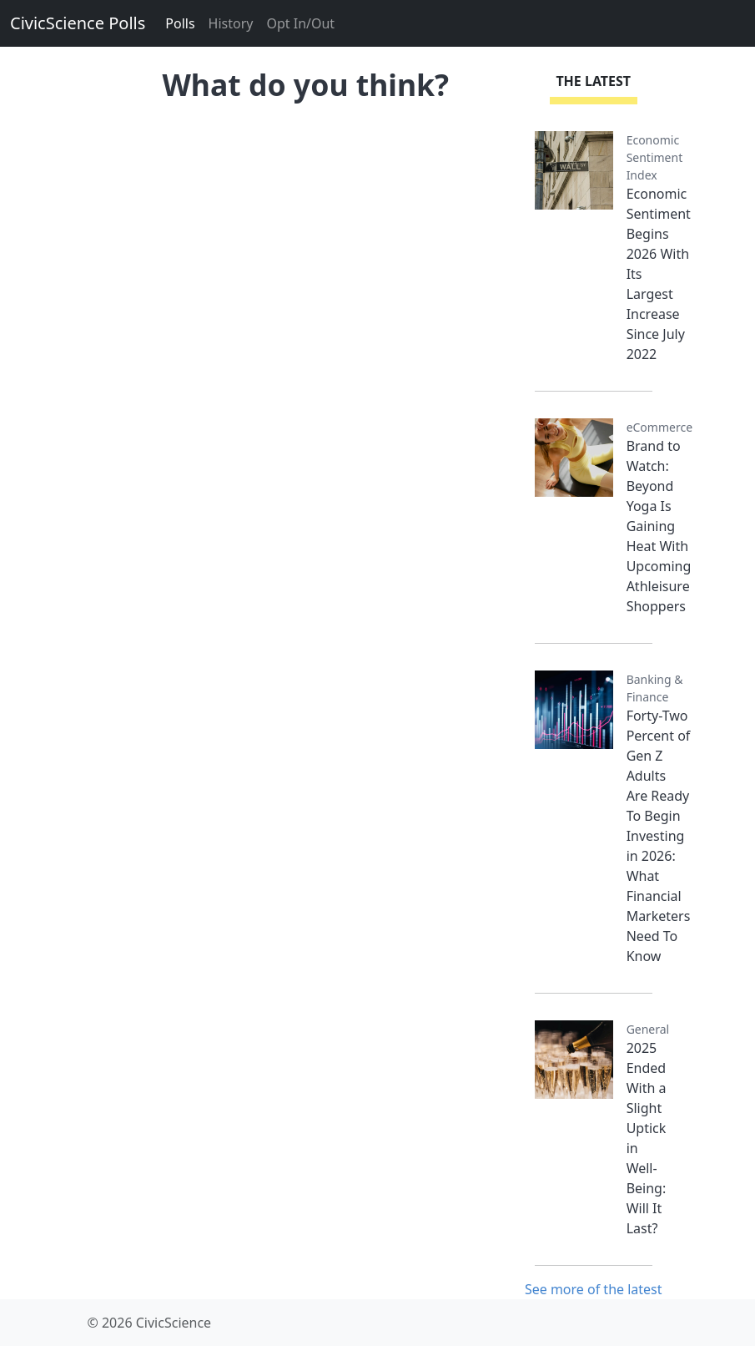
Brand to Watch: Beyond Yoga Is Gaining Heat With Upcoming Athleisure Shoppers (659, 526)
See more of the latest (593, 1289)
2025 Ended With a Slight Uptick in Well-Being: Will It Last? (647, 1138)
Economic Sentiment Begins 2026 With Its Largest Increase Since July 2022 (659, 274)
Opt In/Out (300, 23)
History (231, 23)
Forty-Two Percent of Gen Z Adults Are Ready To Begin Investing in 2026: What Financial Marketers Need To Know (659, 835)
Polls (179, 23)
